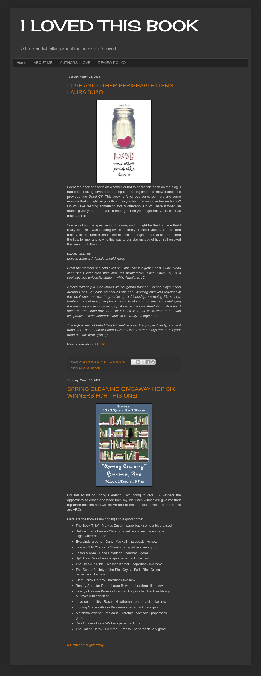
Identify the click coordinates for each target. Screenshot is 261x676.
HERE (102, 344)
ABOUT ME (43, 63)
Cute (82, 367)
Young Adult (93, 367)
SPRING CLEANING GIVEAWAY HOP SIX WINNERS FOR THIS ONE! (121, 392)
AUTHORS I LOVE (75, 63)
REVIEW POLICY (112, 63)
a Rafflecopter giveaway (85, 645)
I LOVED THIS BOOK (109, 25)
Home (21, 63)
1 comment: (117, 361)
